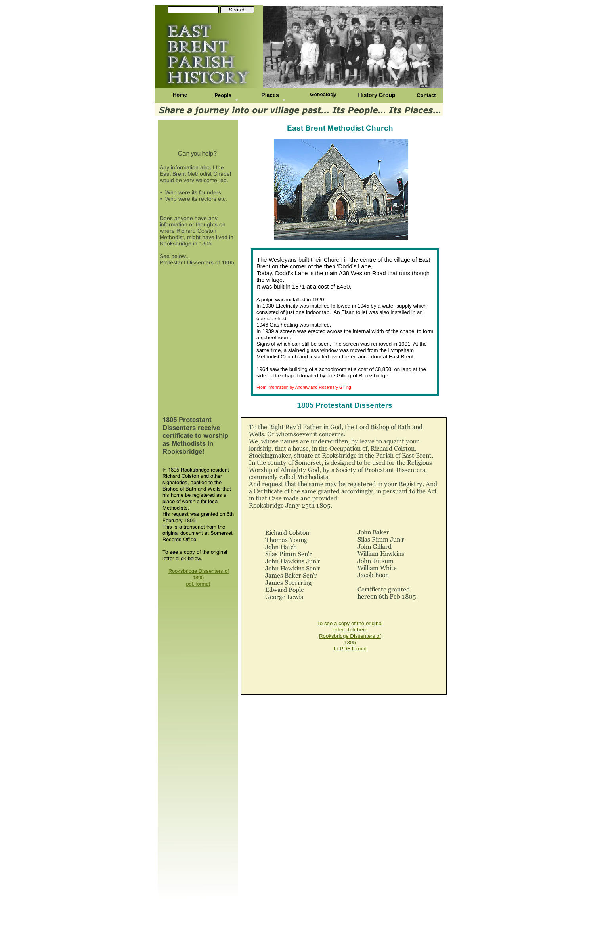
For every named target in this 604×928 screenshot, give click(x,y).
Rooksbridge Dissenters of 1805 (350, 639)
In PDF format (350, 649)
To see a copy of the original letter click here (350, 626)
